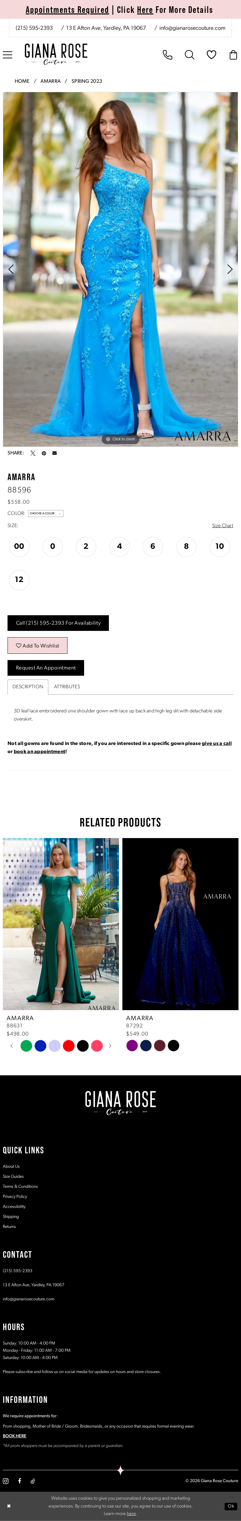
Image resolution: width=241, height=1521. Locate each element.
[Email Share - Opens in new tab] (54, 453)
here (131, 1514)
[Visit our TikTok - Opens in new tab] (32, 1481)
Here (145, 9)
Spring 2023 (87, 81)
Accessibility (14, 1206)
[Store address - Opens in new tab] (105, 28)
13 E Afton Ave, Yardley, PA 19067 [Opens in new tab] (33, 1285)
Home (22, 81)
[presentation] (61, 924)
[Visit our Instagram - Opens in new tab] (5, 1481)
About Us (11, 1166)
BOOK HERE (14, 1436)
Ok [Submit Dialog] (231, 1506)
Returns (9, 1227)
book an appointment (39, 751)
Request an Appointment (46, 668)
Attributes (67, 687)
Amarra (50, 81)
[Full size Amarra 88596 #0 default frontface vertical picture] (120, 269)
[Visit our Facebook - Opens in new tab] (19, 1481)
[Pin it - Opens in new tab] (44, 453)
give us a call (217, 743)
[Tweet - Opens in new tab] (32, 453)
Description (28, 687)
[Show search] (190, 55)
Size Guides (13, 1176)
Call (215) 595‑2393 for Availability (58, 623)
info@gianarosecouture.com (28, 1299)
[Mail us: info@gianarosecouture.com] (192, 28)
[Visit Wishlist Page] (211, 55)
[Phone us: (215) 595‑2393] (34, 28)
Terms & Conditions (20, 1186)
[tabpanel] (120, 269)
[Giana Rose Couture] (56, 54)
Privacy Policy (15, 1196)
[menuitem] (120, 28)
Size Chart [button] (222, 525)
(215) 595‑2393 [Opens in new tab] (17, 1271)
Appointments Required (67, 9)
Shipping (11, 1216)
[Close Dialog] (9, 1506)
